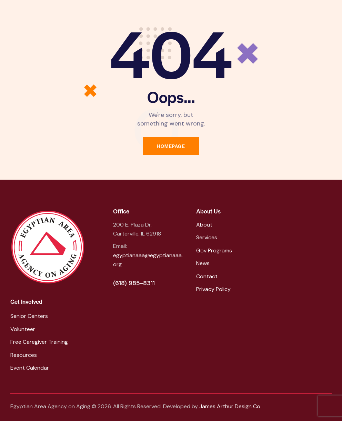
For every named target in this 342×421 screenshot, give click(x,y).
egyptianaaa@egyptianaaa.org (148, 260)
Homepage (171, 146)
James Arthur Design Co (229, 406)
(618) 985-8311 (134, 283)
